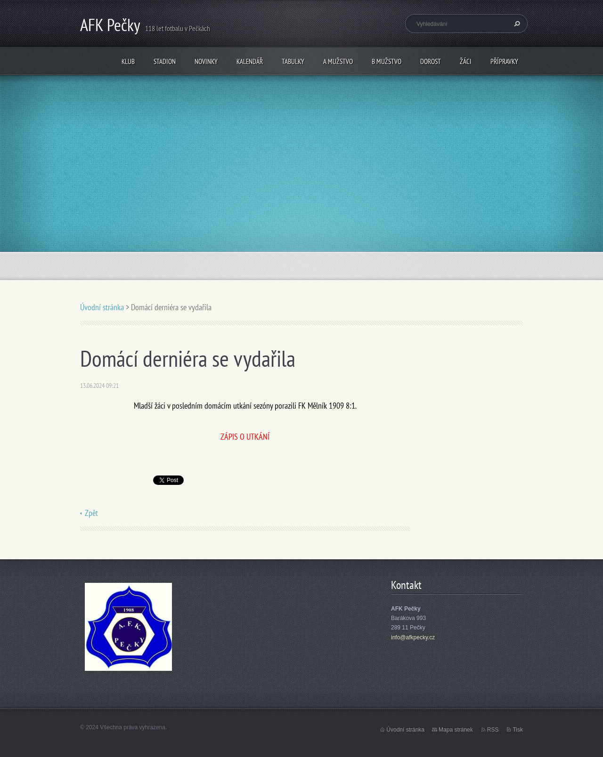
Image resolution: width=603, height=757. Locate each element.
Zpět (91, 512)
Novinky (206, 61)
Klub (128, 61)
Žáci (466, 61)
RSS (493, 729)
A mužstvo (338, 61)
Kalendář (249, 61)
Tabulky (293, 61)
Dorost (430, 61)
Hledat (516, 23)
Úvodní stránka (102, 307)
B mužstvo (386, 61)
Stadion (165, 61)
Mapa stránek (456, 729)
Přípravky (504, 61)
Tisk (518, 729)
